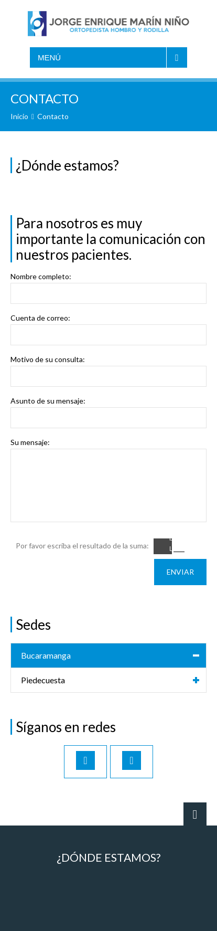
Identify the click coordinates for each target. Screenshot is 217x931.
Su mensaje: (30, 442)
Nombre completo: (40, 276)
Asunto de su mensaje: (47, 401)
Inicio (19, 116)
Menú (49, 57)
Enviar (180, 571)
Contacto (53, 116)
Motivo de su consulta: (47, 359)
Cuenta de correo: (40, 318)
